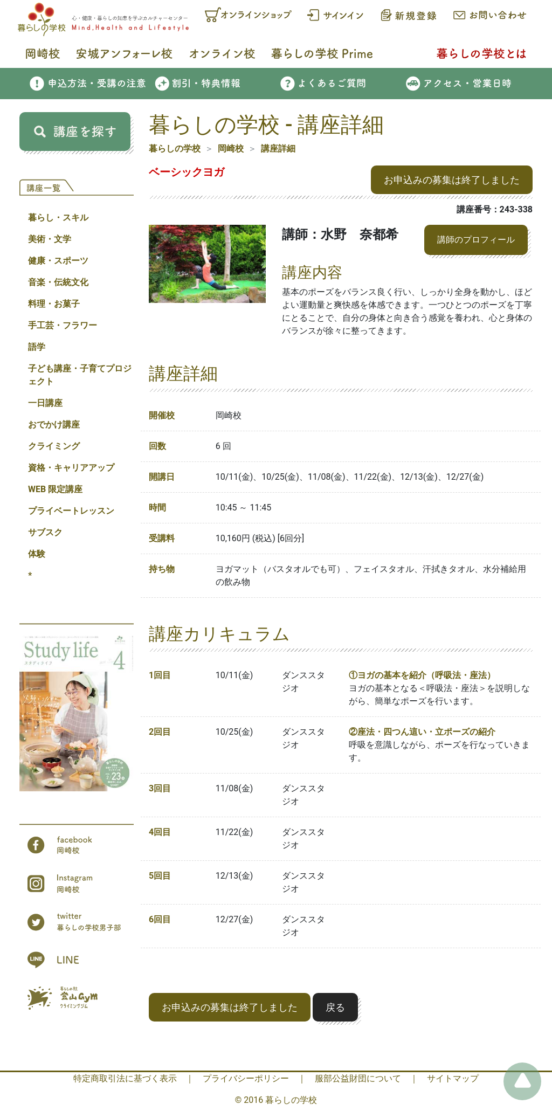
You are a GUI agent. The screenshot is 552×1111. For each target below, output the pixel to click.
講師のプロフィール (476, 239)
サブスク (45, 532)
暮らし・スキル (58, 217)
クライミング (54, 446)
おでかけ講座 (54, 424)
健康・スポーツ (58, 261)
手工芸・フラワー (62, 325)
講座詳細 (278, 148)
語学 (36, 347)
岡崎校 (231, 148)
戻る (335, 1007)
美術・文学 (49, 239)
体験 (36, 554)
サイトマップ (453, 1078)
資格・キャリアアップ (71, 468)
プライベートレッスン (71, 511)
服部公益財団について (358, 1078)
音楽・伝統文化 (58, 282)
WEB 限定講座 (55, 489)
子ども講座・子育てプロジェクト (80, 375)
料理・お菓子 (54, 304)
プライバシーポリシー (246, 1078)
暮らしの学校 (175, 148)
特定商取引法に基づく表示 (125, 1078)
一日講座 (45, 403)
